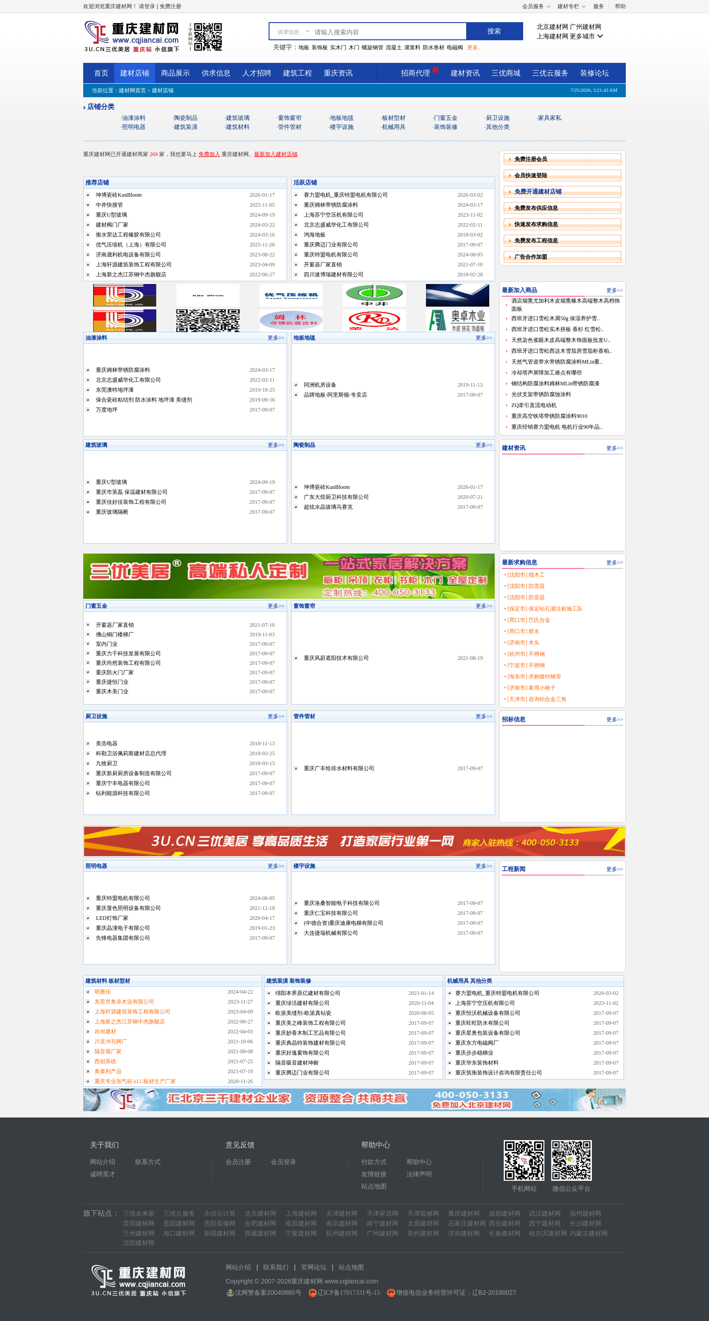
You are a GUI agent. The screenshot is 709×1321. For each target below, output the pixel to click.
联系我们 (275, 1267)
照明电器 (134, 126)
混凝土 (394, 47)
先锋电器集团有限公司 (123, 938)
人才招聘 (256, 73)
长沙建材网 (585, 1223)
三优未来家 (139, 1213)
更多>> (276, 338)
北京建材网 (552, 27)
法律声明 (419, 1174)
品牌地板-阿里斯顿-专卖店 (335, 395)
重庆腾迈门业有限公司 (331, 244)
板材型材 (394, 117)
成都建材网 (504, 1213)
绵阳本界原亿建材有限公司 (307, 993)
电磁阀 (455, 47)
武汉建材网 (545, 1213)
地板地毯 (342, 117)
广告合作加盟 (531, 257)
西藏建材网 (260, 1233)
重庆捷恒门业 (112, 682)
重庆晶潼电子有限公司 (123, 928)
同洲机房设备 (320, 385)
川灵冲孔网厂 (111, 1041)
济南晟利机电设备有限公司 (128, 254)
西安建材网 (504, 1223)
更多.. (474, 47)
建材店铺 (134, 73)
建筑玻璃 (238, 117)
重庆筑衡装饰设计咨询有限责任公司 (498, 1073)
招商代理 (420, 71)
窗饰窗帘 (290, 117)
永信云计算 (220, 1213)
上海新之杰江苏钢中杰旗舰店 (131, 274)
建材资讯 (465, 73)
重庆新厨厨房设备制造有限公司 (134, 773)
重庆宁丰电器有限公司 (123, 783)
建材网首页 (132, 90)
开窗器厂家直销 (323, 264)
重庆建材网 (464, 1213)
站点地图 (374, 1186)
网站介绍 (102, 1162)
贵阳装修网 (220, 1223)
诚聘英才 (102, 1174)
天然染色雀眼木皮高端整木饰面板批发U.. (560, 340)
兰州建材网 (139, 1233)
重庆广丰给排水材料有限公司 (339, 768)
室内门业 (107, 644)
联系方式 (148, 1162)
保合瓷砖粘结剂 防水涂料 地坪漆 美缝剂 (144, 400)
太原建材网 (423, 1223)
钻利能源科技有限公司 (123, 793)
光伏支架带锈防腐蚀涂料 (541, 394)
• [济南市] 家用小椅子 (530, 688)
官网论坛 (313, 1267)
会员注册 (238, 1162)
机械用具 (394, 126)
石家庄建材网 (467, 1223)
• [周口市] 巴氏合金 (527, 620)
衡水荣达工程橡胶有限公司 (128, 235)
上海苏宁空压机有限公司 (334, 215)
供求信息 (216, 73)
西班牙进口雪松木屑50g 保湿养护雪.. (555, 318)
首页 (101, 73)
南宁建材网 (382, 1223)
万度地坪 (107, 410)
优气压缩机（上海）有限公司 (131, 244)
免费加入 (209, 154)
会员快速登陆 (531, 175)
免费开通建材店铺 (538, 191)
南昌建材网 (301, 1223)
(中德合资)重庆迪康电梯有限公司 (343, 923)
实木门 (338, 47)
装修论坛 (594, 73)
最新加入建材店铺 (276, 154)
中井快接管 (109, 205)
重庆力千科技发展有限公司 (128, 653)
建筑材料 (238, 126)
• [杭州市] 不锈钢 (524, 654)
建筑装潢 (186, 126)
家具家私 (550, 117)
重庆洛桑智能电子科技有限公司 (342, 903)
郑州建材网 (423, 1233)
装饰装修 (446, 126)
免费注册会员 (531, 159)
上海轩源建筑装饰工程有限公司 (134, 264)
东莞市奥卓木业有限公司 (124, 1002)
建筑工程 (297, 73)
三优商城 (506, 73)
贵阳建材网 (179, 1223)
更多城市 (586, 36)
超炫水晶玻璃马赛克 (328, 507)
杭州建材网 (342, 1233)
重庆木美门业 (112, 691)
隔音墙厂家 (108, 1051)
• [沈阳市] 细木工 (524, 575)
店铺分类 (100, 106)
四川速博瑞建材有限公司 (334, 274)
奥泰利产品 (108, 1071)
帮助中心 (419, 1162)
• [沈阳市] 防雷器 (524, 586)
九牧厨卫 (107, 763)
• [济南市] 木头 (521, 642)
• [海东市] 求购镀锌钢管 (532, 676)
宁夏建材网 (301, 1233)
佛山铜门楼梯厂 (115, 634)
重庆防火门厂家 (115, 672)
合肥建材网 (260, 1223)
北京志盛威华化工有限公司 (336, 225)
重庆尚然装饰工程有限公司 (128, 663)
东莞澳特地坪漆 (115, 390)
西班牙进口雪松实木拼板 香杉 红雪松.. (557, 329)
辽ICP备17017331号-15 (348, 1292)
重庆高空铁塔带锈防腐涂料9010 (549, 416)
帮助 (620, 6)
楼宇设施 (342, 126)
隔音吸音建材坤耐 (297, 1063)
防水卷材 (433, 47)
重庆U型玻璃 (111, 215)
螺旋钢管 (372, 47)
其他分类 (498, 126)
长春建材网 (504, 1233)
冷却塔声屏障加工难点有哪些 (546, 372)
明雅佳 (103, 992)
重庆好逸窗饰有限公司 (302, 1053)
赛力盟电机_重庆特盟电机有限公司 (346, 195)
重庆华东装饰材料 (477, 1063)
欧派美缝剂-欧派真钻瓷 (303, 1013)
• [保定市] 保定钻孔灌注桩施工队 (543, 609)
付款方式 (374, 1162)
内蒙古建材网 (589, 1233)
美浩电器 (107, 743)
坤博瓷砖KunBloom (119, 195)
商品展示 (175, 73)
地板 (303, 47)
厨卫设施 (498, 117)
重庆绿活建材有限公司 (302, 1003)
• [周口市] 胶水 (521, 631)
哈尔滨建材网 (548, 1233)
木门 (354, 47)
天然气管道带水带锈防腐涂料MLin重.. (556, 362)
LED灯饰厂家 (112, 918)
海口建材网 (179, 1233)
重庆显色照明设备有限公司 (128, 908)
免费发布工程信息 (536, 240)
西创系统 (105, 1061)
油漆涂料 (134, 117)
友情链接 (374, 1174)
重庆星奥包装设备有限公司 (487, 1033)
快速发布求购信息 (536, 224)
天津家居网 (382, 1213)
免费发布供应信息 (536, 208)
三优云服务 (550, 73)
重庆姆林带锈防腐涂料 (331, 205)
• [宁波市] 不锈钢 (524, 665)
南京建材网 (342, 1223)
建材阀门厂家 (112, 225)
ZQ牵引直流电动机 (534, 405)
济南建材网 (464, 1233)
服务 (598, 6)
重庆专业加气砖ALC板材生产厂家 (135, 1081)
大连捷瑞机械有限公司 (331, 933)
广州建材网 (585, 27)
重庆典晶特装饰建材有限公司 (310, 1043)
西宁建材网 (545, 1223)
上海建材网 (552, 36)
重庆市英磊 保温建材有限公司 (132, 492)
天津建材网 (342, 1213)
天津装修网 (423, 1213)
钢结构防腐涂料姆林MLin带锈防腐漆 (555, 383)
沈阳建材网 (139, 1243)
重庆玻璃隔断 (112, 512)
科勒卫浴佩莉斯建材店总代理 (131, 753)
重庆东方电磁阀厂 (477, 1043)
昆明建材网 (139, 1223)
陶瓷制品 (186, 117)
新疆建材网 (220, 1233)
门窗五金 (446, 117)
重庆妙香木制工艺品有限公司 (310, 1033)
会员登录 (283, 1162)
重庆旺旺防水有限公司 (482, 1023)
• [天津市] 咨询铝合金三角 (535, 699)
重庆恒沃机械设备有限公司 (487, 1013)
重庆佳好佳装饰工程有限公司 (131, 502)
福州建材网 (585, 1213)
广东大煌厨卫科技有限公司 (336, 497)
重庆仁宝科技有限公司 (331, 913)
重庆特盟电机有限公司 (331, 254)
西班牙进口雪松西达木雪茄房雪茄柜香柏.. (561, 351)
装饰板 (320, 47)
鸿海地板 (315, 235)
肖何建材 (105, 1031)
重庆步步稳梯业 (474, 1053)
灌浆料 (412, 47)
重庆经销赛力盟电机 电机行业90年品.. (556, 427)
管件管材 (290, 126)
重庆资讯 (338, 73)
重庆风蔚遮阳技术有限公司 (336, 658)
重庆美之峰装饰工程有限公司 (310, 1023)
